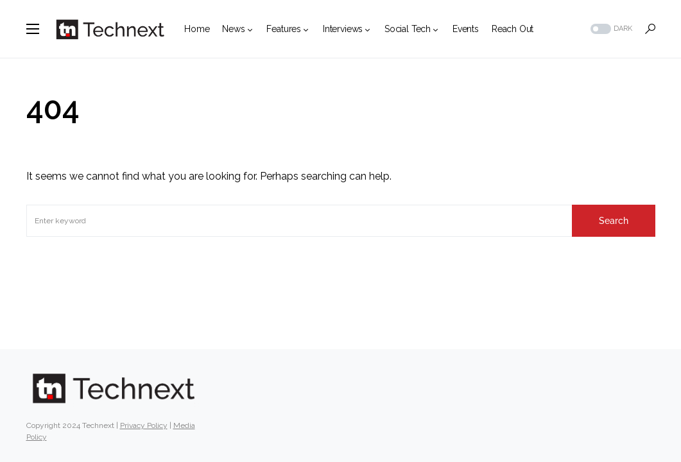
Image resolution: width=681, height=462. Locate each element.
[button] (32, 29)
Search (613, 221)
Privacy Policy (144, 425)
